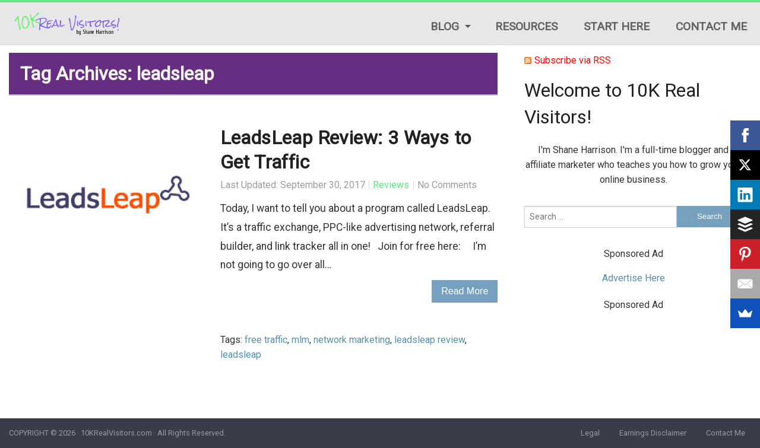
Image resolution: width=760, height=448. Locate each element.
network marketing (352, 339)
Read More (464, 291)
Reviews (391, 184)
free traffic (266, 339)
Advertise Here (633, 278)
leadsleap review (429, 339)
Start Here (617, 26)
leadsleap (240, 354)
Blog (444, 26)
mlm (300, 339)
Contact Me (711, 26)
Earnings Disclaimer (652, 432)
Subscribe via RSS (572, 60)
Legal (590, 432)
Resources (526, 26)
